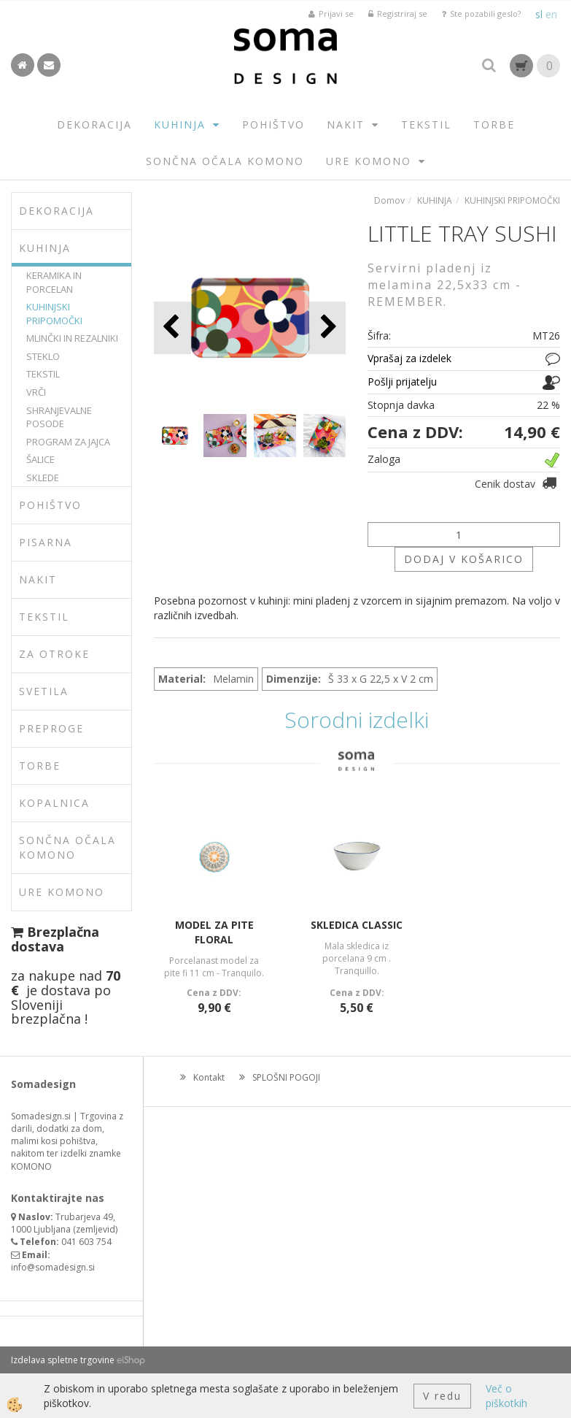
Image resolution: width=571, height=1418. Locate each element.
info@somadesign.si (53, 1267)
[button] (327, 327)
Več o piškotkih (506, 1395)
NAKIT (346, 124)
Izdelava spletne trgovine (62, 1360)
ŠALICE (40, 459)
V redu (442, 1396)
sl (539, 14)
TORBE (494, 124)
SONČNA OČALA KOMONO (225, 161)
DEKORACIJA (94, 124)
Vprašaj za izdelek (409, 358)
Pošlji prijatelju (402, 381)
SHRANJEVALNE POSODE (59, 417)
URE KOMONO (368, 161)
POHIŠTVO (273, 124)
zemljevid (95, 1229)
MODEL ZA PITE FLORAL (214, 932)
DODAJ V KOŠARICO (464, 559)
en (551, 14)
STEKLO (43, 356)
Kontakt (209, 1077)
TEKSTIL (426, 124)
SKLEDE (42, 477)
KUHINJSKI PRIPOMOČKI (54, 313)
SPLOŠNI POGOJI (286, 1077)
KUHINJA (180, 124)
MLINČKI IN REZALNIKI (72, 338)
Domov (389, 200)
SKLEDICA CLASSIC (357, 925)
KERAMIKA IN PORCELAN (54, 282)
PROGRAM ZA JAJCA (68, 441)
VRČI (36, 392)
